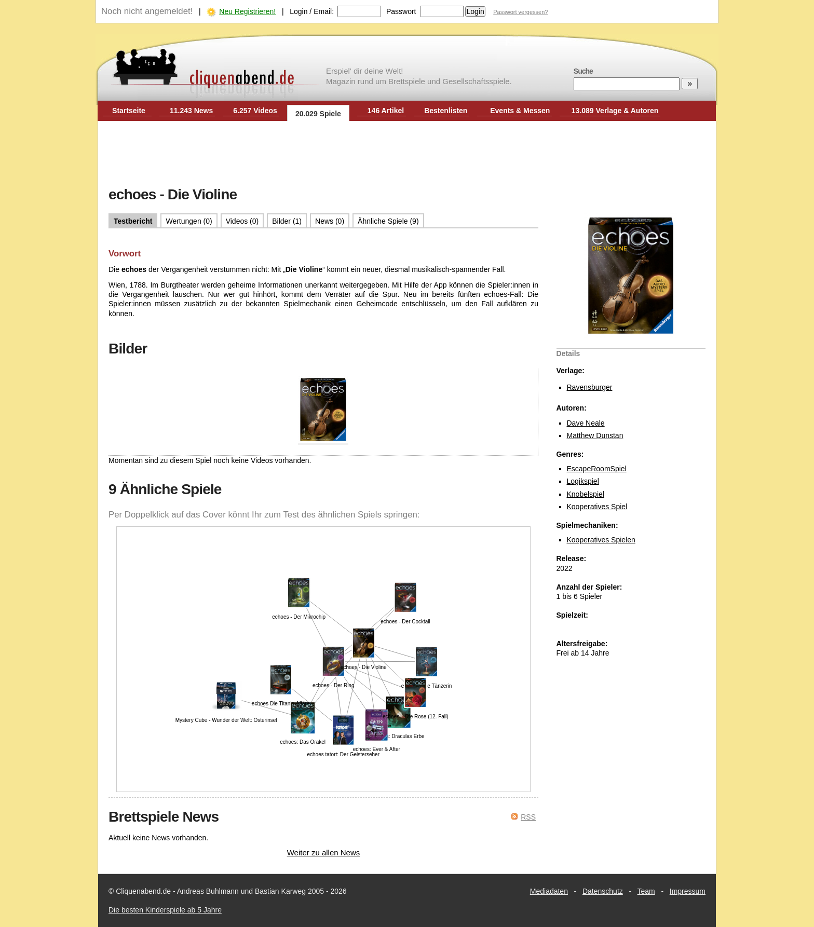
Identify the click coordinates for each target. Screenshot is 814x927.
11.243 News (191, 110)
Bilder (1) (287, 221)
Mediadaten (549, 891)
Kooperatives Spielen (601, 540)
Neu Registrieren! (247, 11)
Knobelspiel (585, 494)
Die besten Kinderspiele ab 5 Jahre (165, 910)
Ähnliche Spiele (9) (388, 221)
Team (646, 891)
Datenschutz (602, 891)
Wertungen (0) (189, 221)
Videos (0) (242, 221)
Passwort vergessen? (520, 12)
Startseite (128, 110)
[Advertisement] (407, 154)
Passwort (401, 11)
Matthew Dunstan (595, 435)
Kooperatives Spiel (597, 506)
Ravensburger (590, 387)
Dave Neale (586, 423)
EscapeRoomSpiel (597, 469)
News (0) (329, 221)
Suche (583, 71)
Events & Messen (520, 110)
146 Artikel (386, 110)
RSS (528, 817)
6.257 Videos (255, 110)
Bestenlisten (445, 110)
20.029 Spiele (318, 114)
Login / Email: (312, 11)
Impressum (688, 891)
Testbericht (133, 221)
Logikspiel (583, 481)
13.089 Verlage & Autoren (615, 110)
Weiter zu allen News (323, 852)
